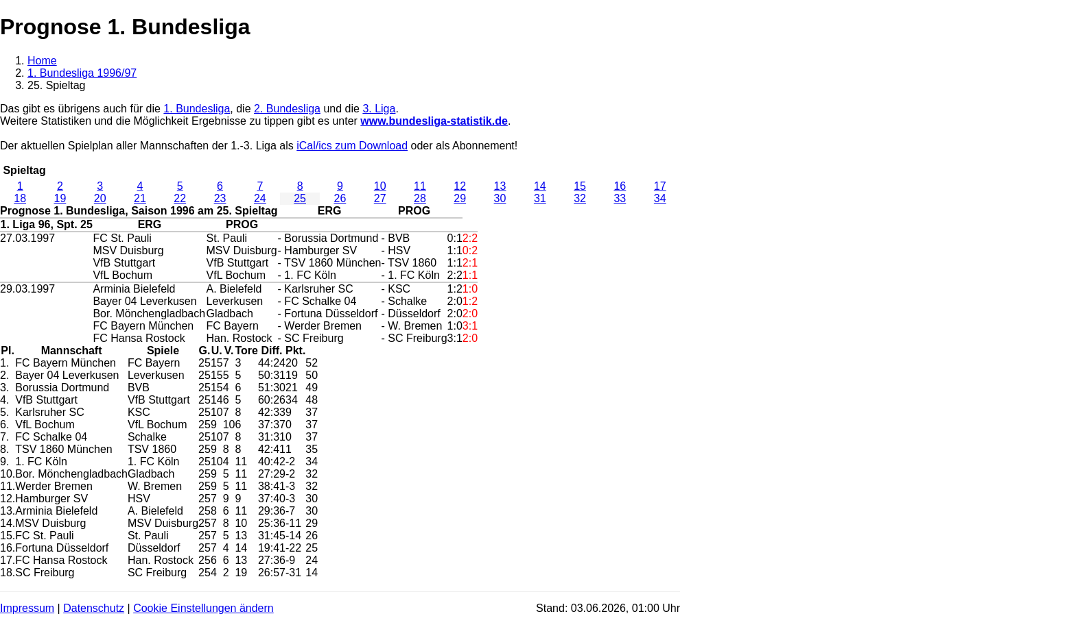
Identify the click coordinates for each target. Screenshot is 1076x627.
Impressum (27, 608)
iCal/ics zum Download (352, 145)
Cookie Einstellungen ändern (203, 608)
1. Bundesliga (196, 108)
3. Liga (378, 108)
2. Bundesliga (287, 108)
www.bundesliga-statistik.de (434, 121)
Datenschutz (93, 608)
